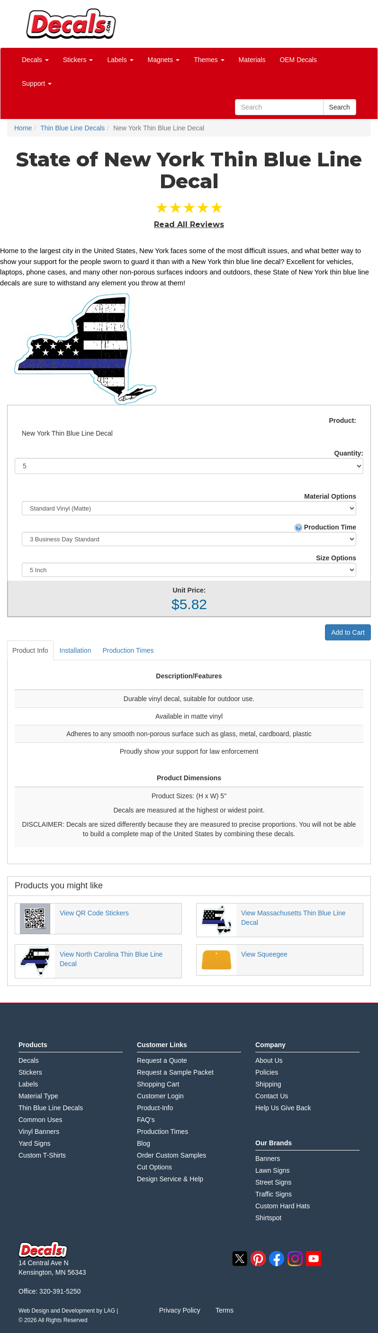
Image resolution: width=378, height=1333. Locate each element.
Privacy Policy (179, 1310)
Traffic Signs (273, 1194)
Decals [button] (35, 60)
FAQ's (146, 1119)
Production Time (325, 527)
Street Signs (273, 1182)
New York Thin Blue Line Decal (67, 433)
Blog (143, 1143)
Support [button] (37, 83)
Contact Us (271, 1096)
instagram (295, 1258)
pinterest (258, 1258)
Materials (252, 60)
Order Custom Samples (171, 1155)
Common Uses (40, 1119)
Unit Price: (189, 590)
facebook (276, 1258)
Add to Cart (348, 632)
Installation (75, 650)
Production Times (127, 650)
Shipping (268, 1084)
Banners (267, 1158)
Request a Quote (162, 1060)
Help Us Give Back (283, 1108)
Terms (225, 1310)
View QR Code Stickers (94, 913)
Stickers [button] (78, 60)
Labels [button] (120, 60)
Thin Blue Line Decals (50, 1108)
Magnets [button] (164, 60)
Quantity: (348, 453)
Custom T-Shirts (42, 1155)
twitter (239, 1258)
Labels (28, 1084)
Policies (266, 1072)
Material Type (38, 1096)
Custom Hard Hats (282, 1206)
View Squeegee (264, 954)
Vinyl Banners (38, 1131)
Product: (342, 420)
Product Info (30, 650)
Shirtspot (268, 1218)
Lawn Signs (272, 1170)
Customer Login (160, 1096)
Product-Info (155, 1108)
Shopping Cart (158, 1084)
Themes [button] (209, 60)
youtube (313, 1258)
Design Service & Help (170, 1179)
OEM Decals (298, 60)
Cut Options (154, 1167)
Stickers (30, 1072)
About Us (269, 1060)
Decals (28, 1060)
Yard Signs (34, 1143)
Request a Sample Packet (175, 1072)
